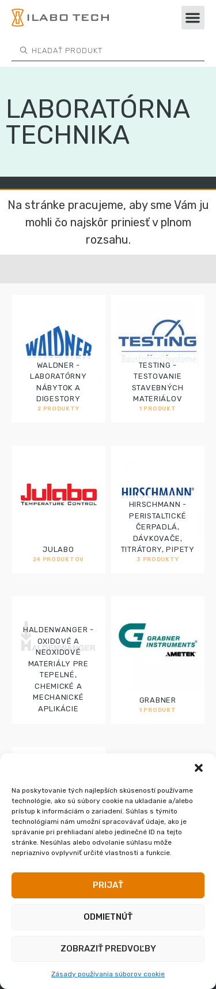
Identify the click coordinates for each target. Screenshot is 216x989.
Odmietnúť (108, 917)
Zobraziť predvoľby (108, 948)
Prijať (108, 885)
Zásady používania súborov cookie (108, 974)
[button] (198, 768)
